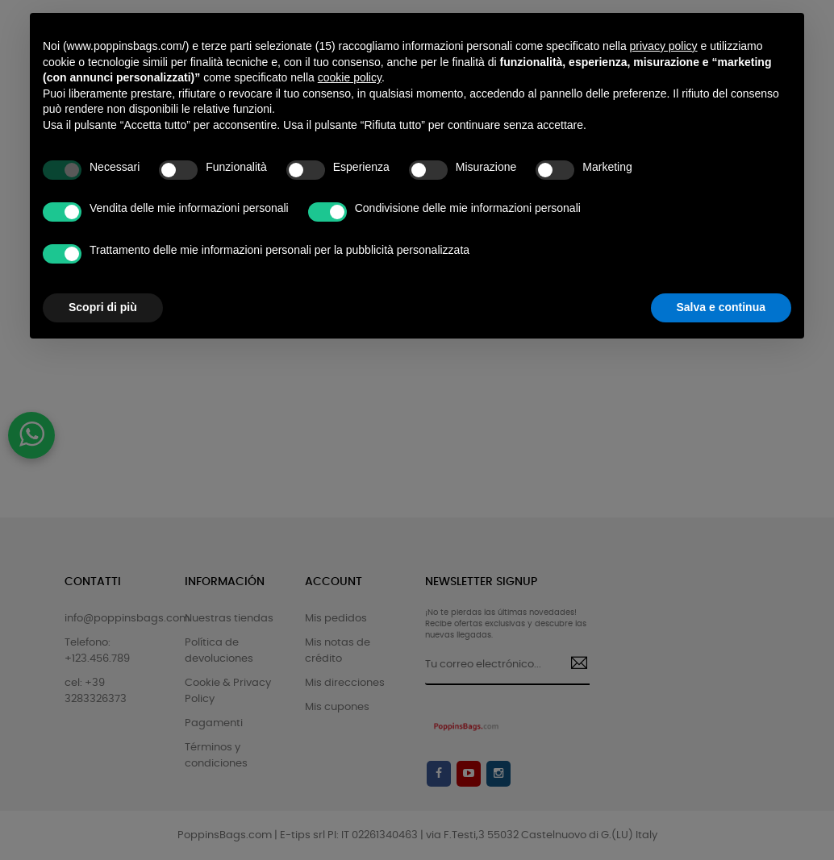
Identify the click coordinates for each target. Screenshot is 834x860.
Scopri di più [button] (103, 307)
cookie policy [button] (350, 77)
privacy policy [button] (664, 45)
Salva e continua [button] (721, 307)
